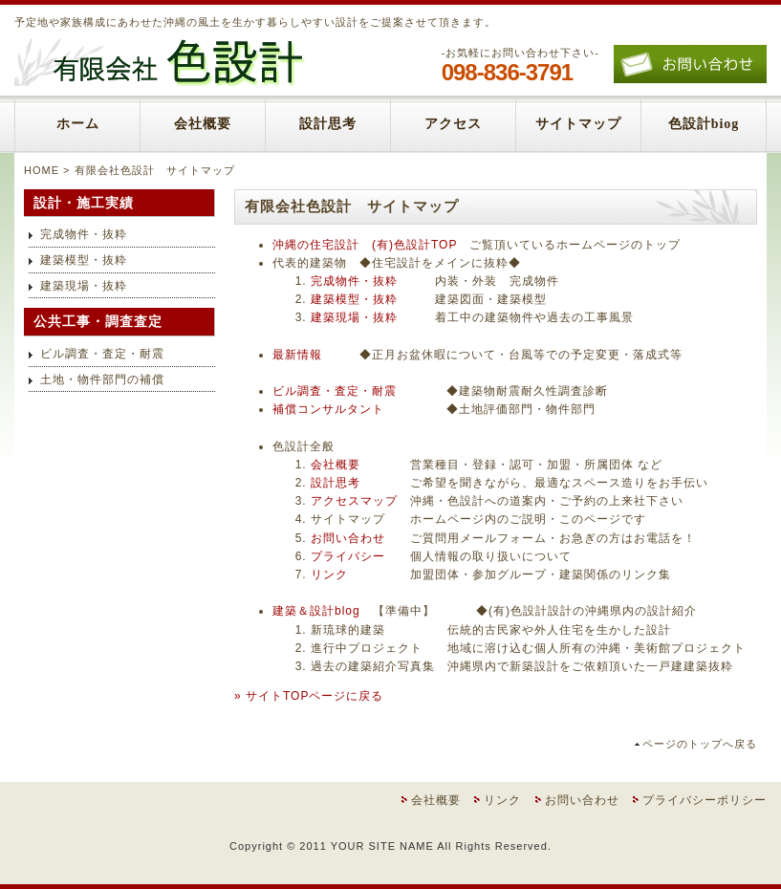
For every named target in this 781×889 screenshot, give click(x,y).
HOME (41, 170)
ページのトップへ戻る (699, 743)
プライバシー (348, 556)
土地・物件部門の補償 (102, 379)
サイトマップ (578, 124)
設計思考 (328, 124)
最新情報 (297, 354)
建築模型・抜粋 (354, 299)
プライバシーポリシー (704, 800)
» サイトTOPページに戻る (308, 696)
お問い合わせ (348, 538)
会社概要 (202, 124)
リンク (329, 574)
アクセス (453, 124)
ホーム (77, 124)
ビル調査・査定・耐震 (334, 391)
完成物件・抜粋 (354, 281)
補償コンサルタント (328, 409)
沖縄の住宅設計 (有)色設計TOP (364, 244)
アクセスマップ (354, 501)
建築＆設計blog (316, 611)
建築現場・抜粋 (354, 317)
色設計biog (704, 124)
